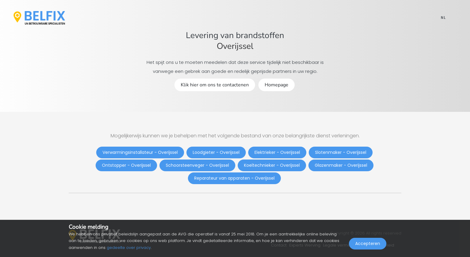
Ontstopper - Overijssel (126, 165)
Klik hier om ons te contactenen (215, 85)
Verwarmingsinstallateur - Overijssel (140, 152)
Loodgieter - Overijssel (216, 152)
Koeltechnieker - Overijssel (272, 165)
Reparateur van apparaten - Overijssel (234, 178)
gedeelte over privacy (129, 247)
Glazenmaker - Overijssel (341, 165)
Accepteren (367, 244)
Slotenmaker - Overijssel (340, 152)
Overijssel (235, 46)
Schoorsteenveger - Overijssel (197, 165)
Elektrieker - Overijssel (277, 152)
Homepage (276, 85)
